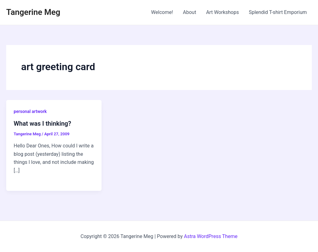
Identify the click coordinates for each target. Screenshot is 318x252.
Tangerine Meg (33, 12)
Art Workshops (222, 12)
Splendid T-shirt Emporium (278, 12)
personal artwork (30, 111)
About (189, 12)
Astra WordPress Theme (210, 236)
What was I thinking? (42, 123)
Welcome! (162, 12)
